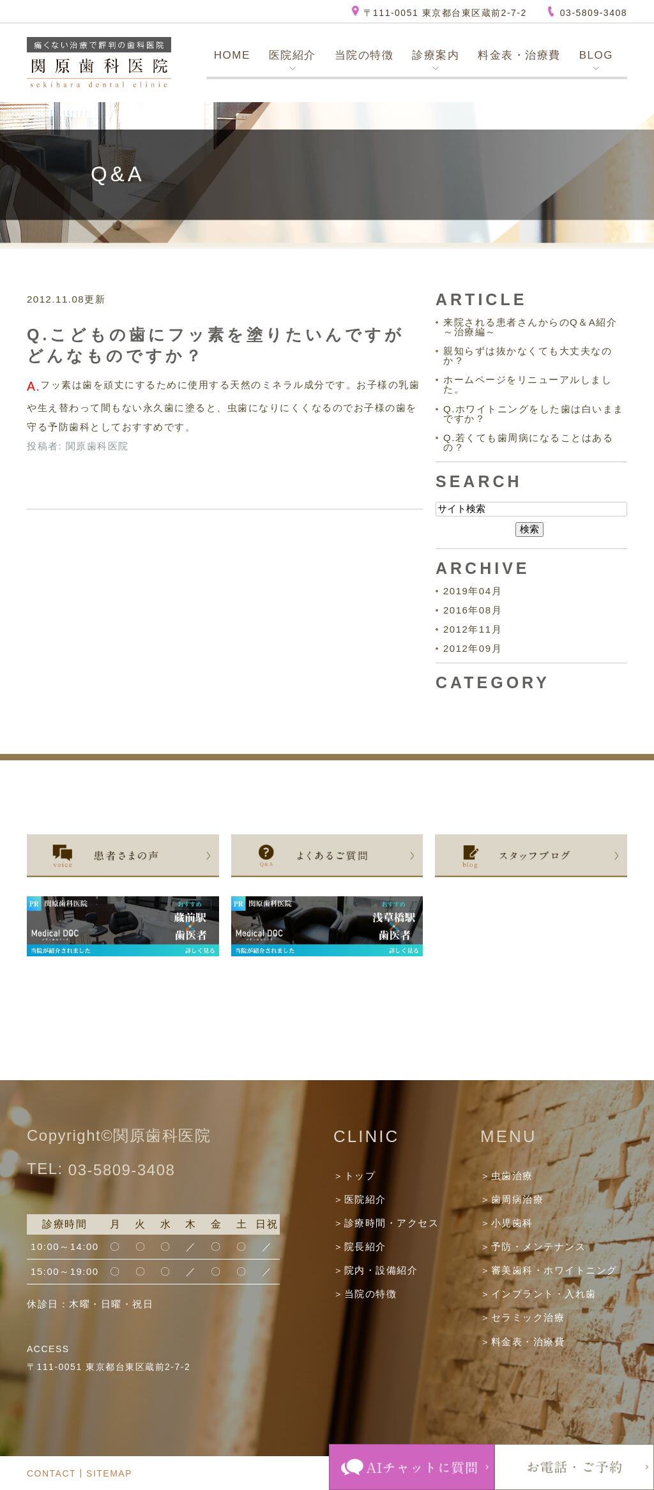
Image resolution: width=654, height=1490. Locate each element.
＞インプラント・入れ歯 (538, 1293)
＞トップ (354, 1175)
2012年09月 (472, 648)
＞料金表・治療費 (522, 1341)
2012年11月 (472, 629)
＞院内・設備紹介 (375, 1270)
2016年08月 (472, 610)
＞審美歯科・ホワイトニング (549, 1270)
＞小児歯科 (506, 1222)
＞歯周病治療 (512, 1199)
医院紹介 (292, 55)
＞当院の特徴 (365, 1293)
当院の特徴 (364, 55)
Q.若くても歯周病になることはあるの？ (528, 442)
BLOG (596, 55)
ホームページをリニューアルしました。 (527, 384)
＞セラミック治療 (522, 1318)
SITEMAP (109, 1473)
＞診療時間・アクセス (386, 1222)
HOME (232, 55)
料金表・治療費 (519, 55)
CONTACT (51, 1473)
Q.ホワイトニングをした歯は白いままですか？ (533, 413)
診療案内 (435, 55)
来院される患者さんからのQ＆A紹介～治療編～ (530, 327)
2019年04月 (472, 590)
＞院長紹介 (359, 1246)
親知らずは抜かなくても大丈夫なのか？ (527, 355)
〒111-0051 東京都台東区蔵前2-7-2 (445, 13)
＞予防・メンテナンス (533, 1246)
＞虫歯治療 (506, 1175)
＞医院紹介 (359, 1199)
